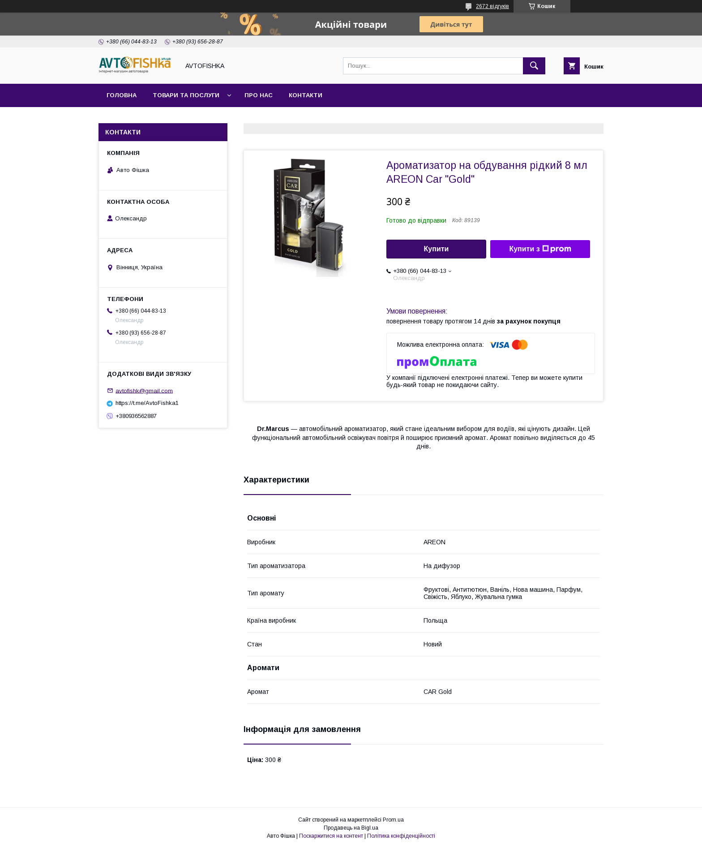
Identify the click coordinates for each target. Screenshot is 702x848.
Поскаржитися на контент (331, 836)
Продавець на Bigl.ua (351, 828)
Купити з (540, 249)
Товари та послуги (186, 95)
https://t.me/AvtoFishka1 (147, 403)
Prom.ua (393, 820)
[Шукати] (534, 65)
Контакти (305, 95)
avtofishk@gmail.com (144, 390)
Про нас (258, 95)
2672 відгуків (492, 6)
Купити (436, 249)
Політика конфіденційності (401, 836)
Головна (122, 95)
